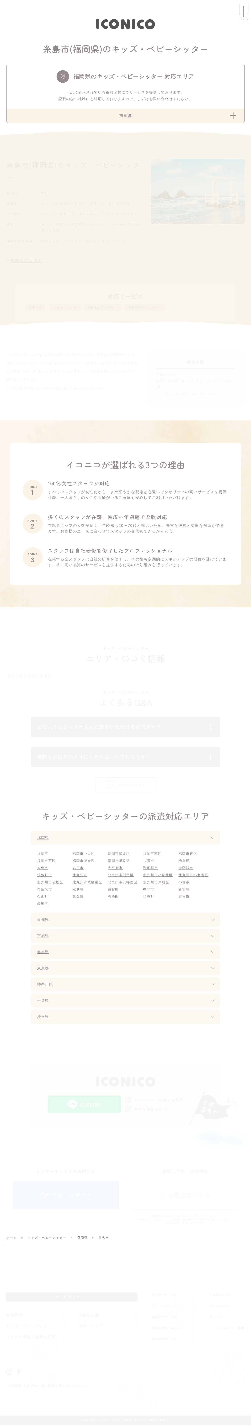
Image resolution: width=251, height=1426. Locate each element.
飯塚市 (42, 905)
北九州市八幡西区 (123, 883)
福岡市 (42, 855)
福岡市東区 (187, 855)
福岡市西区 (46, 862)
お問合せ (30, 1386)
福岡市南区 (152, 855)
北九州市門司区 (121, 876)
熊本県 (43, 953)
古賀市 (148, 862)
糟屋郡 (184, 862)
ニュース (215, 1318)
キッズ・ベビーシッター (29, 1327)
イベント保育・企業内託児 (31, 1338)
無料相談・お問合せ (66, 1196)
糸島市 (42, 869)
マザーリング (90, 1327)
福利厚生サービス (164, 1318)
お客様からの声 (220, 1296)
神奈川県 (45, 985)
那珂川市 (150, 869)
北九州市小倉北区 (158, 876)
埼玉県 (43, 1018)
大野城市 (185, 869)
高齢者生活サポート (116, 308)
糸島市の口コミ (27, 260)
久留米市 (44, 890)
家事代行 (37, 308)
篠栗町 (78, 898)
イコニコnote (219, 1307)
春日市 (78, 869)
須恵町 (148, 898)
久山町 (42, 898)
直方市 (184, 898)
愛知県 (43, 921)
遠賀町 (113, 890)
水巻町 (78, 890)
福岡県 (43, 839)
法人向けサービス (164, 1296)
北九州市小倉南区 (193, 876)
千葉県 (43, 1002)
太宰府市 (115, 869)
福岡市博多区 (119, 855)
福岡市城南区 (84, 862)
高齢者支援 (88, 1316)
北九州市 (80, 876)
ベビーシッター (71, 308)
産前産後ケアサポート (167, 308)
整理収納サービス (164, 1340)
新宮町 (184, 890)
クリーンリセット (164, 1307)
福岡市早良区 (119, 862)
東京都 (43, 969)
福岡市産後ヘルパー (166, 1329)
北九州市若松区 (50, 883)
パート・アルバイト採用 (226, 1329)
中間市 (148, 890)
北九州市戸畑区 (156, 883)
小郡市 (184, 883)
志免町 (113, 898)
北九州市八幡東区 (87, 883)
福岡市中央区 (84, 855)
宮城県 (43, 937)
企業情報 (13, 1386)
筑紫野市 (44, 876)
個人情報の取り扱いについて (64, 1386)
